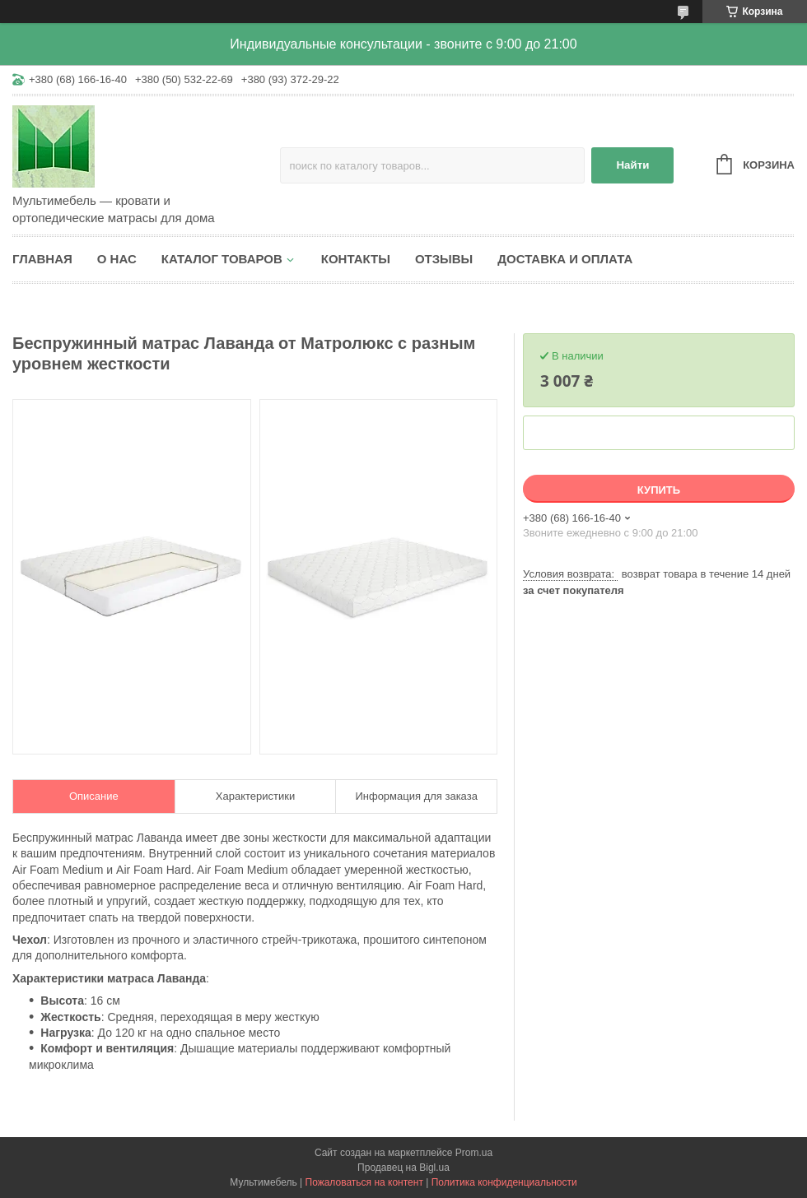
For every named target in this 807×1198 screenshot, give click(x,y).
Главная (42, 259)
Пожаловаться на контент (364, 1182)
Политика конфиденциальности (504, 1182)
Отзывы (444, 259)
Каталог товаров (221, 259)
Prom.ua (473, 1153)
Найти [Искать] (632, 165)
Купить (658, 490)
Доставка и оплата (564, 259)
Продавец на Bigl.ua (403, 1167)
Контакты (355, 259)
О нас (117, 259)
